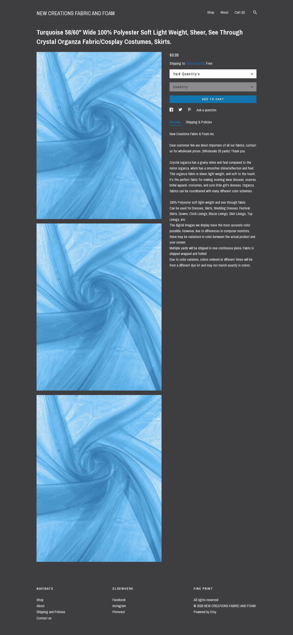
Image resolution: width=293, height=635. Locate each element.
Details (175, 122)
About (224, 12)
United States (195, 63)
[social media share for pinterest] (190, 110)
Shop (210, 12)
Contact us (44, 618)
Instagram (119, 605)
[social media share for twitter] (180, 110)
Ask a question (206, 110)
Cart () (240, 12)
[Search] (255, 12)
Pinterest (119, 611)
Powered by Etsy (205, 611)
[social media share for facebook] (172, 110)
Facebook (119, 599)
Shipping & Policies (199, 122)
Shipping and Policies (51, 611)
